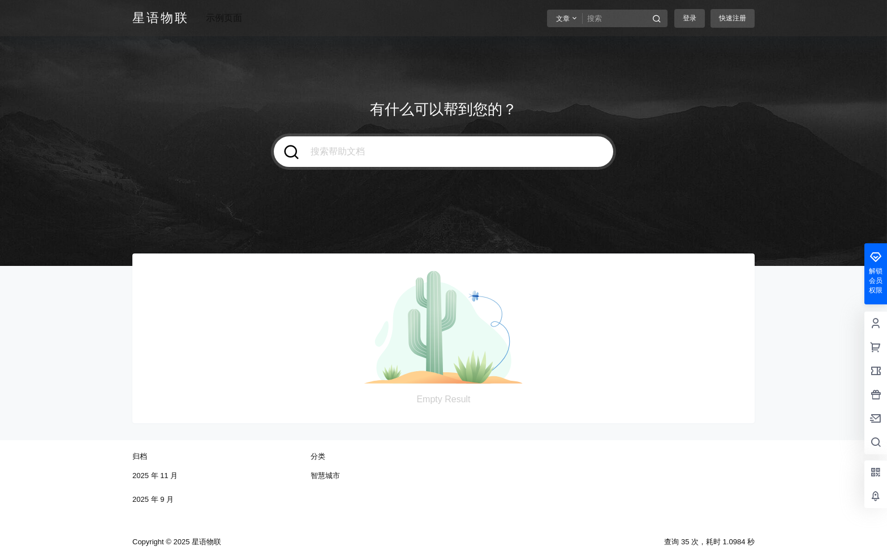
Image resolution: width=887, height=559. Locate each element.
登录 (689, 18)
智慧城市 (325, 475)
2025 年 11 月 (155, 475)
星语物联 (205, 542)
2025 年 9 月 (153, 499)
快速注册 (732, 18)
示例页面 (224, 18)
